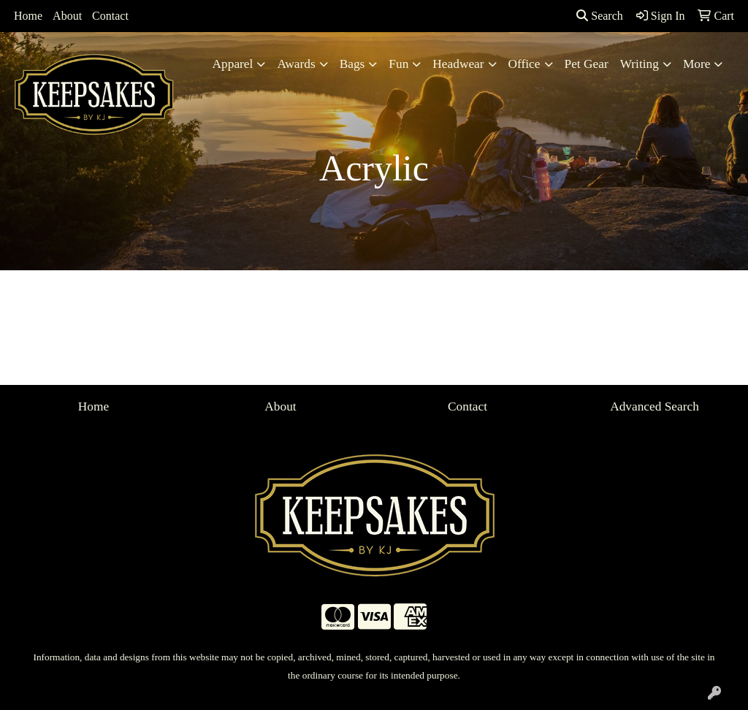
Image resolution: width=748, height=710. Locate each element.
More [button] (697, 64)
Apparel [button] (233, 64)
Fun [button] (398, 64)
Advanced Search (654, 406)
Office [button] (524, 64)
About (67, 15)
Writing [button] (639, 64)
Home (28, 15)
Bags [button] (352, 64)
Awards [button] (296, 64)
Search (599, 15)
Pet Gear (586, 64)
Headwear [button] (458, 64)
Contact (110, 15)
